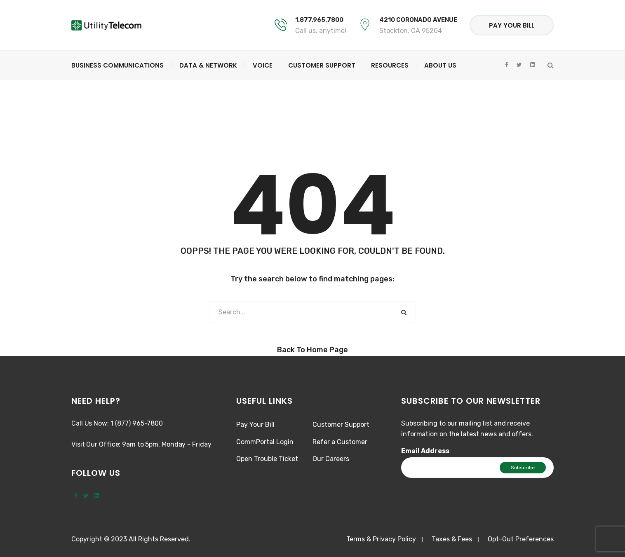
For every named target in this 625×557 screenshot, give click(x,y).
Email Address (425, 451)
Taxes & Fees (452, 539)
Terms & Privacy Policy (381, 539)
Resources (390, 65)
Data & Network (208, 65)
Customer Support (321, 65)
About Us (440, 65)
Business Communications (117, 65)
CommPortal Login (265, 442)
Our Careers (330, 459)
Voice (263, 65)
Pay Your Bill (511, 25)
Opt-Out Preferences (521, 539)
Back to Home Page (312, 349)
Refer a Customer (339, 442)
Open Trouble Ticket (267, 459)
